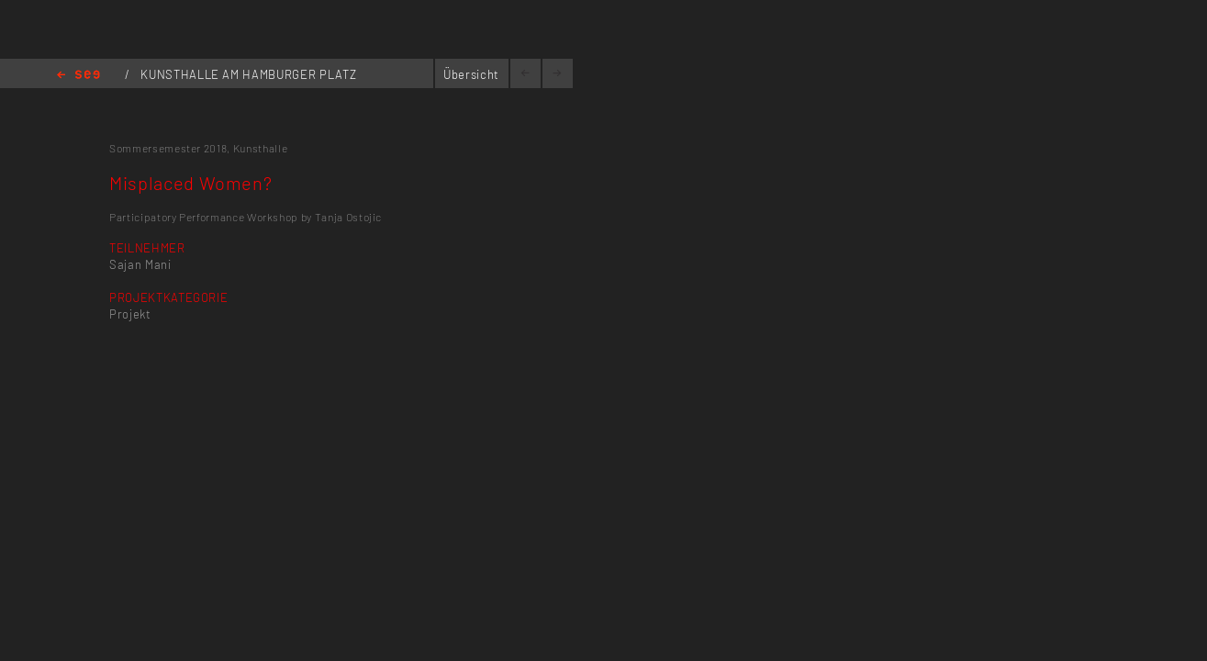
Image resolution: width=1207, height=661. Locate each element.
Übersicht (471, 74)
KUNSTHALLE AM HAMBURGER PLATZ (248, 74)
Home (78, 75)
